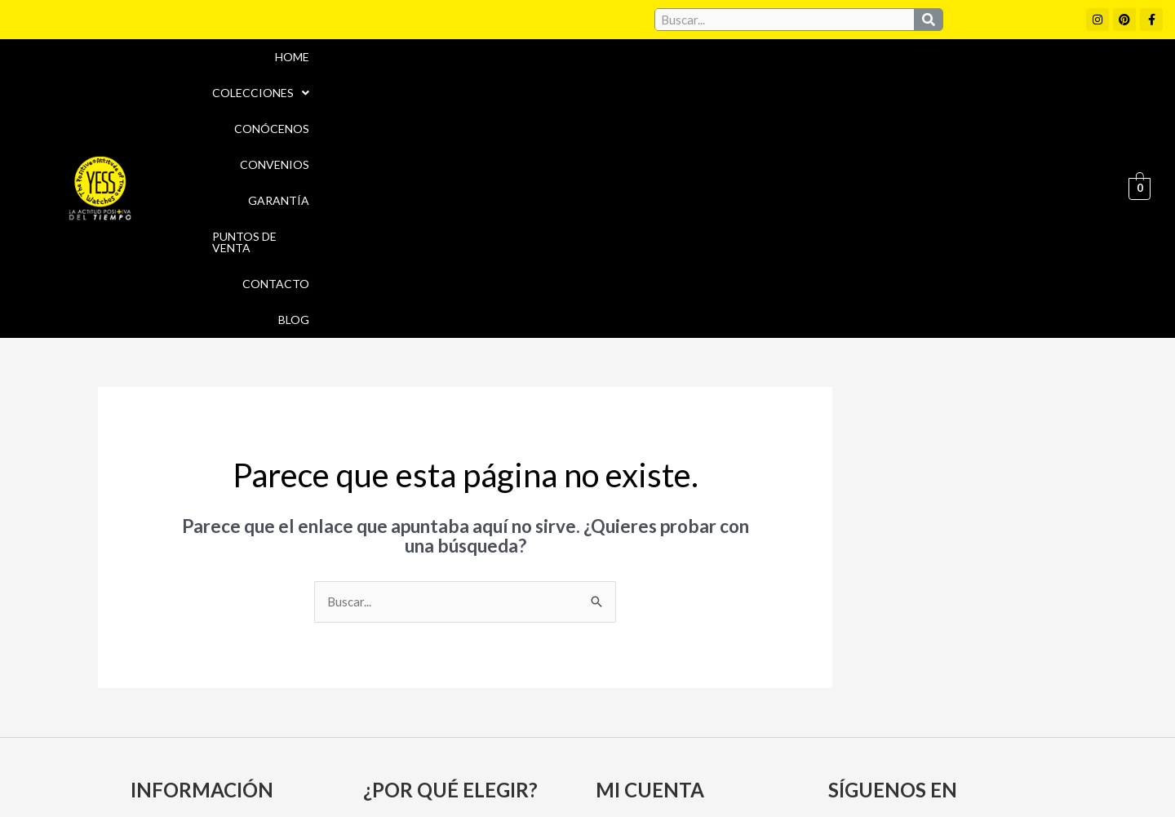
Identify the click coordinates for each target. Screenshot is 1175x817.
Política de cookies (735, 739)
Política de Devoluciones (772, 774)
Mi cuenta (629, 613)
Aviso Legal (627, 739)
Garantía (785, 79)
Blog (1077, 79)
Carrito (622, 642)
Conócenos (598, 79)
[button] (488, 79)
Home (398, 79)
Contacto (1003, 79)
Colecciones (488, 79)
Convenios (695, 79)
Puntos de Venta (893, 79)
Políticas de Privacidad (880, 739)
